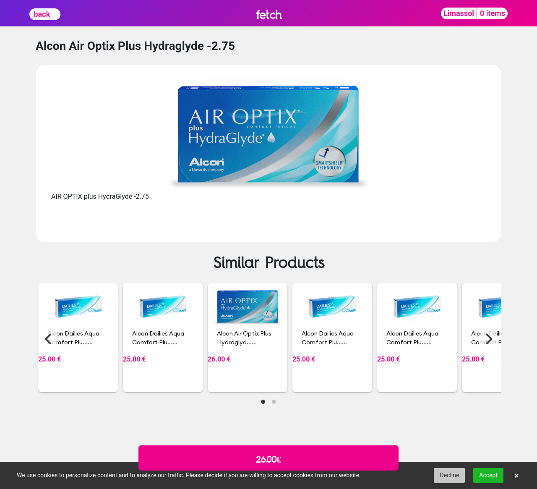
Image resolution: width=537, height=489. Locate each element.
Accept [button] (488, 475)
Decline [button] (449, 475)
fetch (269, 14)
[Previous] (49, 339)
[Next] (488, 339)
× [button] (516, 475)
